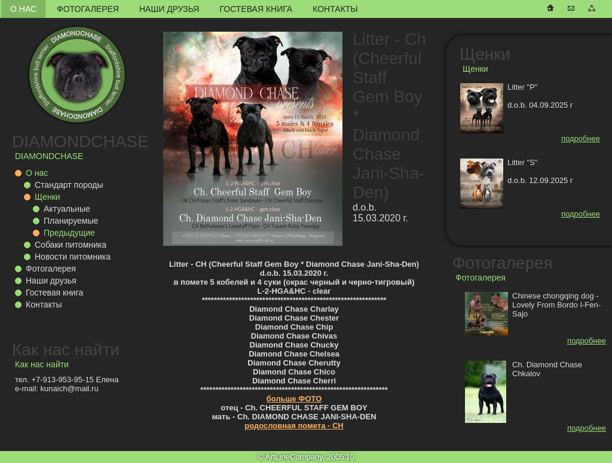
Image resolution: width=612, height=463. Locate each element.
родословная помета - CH (293, 425)
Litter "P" (522, 87)
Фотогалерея (88, 9)
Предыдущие (69, 232)
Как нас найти (66, 349)
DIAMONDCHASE (80, 141)
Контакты (335, 9)
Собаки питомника (70, 244)
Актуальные (67, 209)
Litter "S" (522, 162)
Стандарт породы (69, 185)
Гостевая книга (255, 9)
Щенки (47, 197)
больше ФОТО (294, 398)
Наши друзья (169, 9)
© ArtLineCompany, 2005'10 (306, 456)
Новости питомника (73, 256)
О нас (23, 9)
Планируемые (71, 221)
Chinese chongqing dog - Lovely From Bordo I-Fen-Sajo (556, 304)
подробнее (580, 138)
